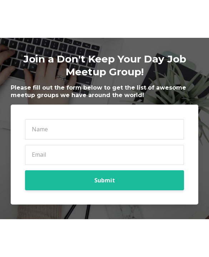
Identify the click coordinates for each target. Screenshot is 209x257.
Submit (104, 180)
